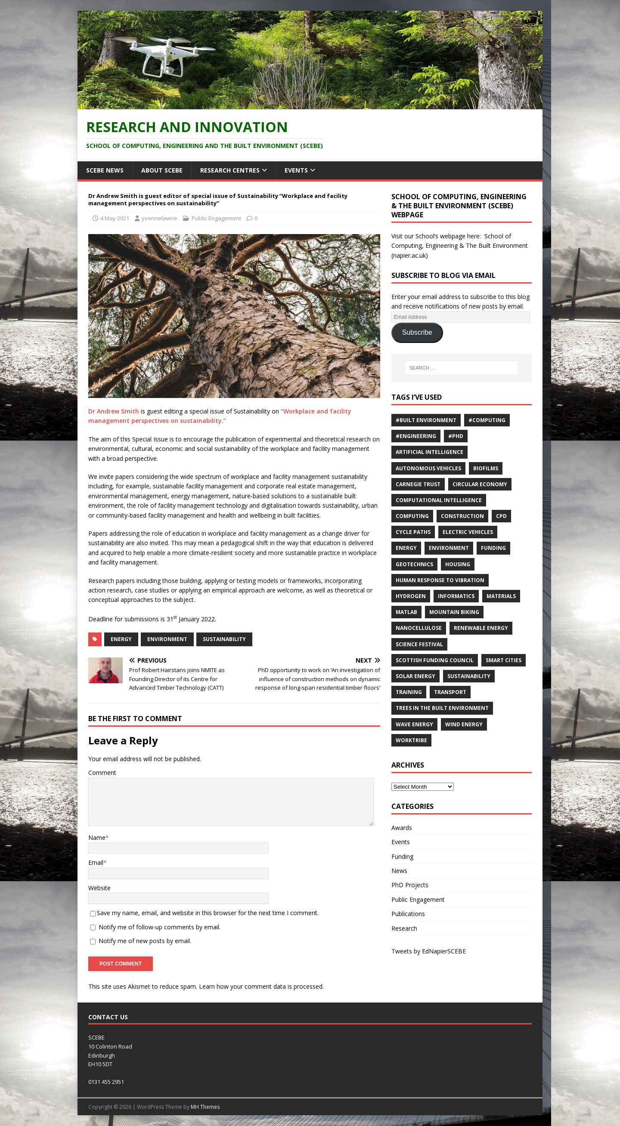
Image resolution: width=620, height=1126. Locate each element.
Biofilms (485, 468)
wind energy (464, 724)
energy (121, 639)
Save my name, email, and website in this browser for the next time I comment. (208, 913)
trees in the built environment (442, 708)
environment (167, 639)
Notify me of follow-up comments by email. (159, 927)
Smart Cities (503, 660)
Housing (457, 564)
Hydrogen (411, 596)
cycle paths (413, 532)
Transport (450, 692)
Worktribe (411, 740)
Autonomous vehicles (428, 468)
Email (95, 862)
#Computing (486, 420)
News (399, 871)
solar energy (415, 676)
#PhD (455, 436)
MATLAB (406, 612)
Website (99, 888)
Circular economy (480, 484)
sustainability (224, 639)
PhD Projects (409, 885)
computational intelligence (439, 500)
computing (412, 516)
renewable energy (481, 628)
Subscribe (417, 332)
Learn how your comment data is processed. (261, 986)
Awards (401, 828)
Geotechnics (414, 564)
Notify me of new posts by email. (145, 941)
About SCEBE (162, 170)
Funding (493, 548)
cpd (501, 516)
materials (501, 596)
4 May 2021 (114, 218)
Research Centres (230, 170)
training (409, 692)
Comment (102, 772)
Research (404, 928)
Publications (408, 914)
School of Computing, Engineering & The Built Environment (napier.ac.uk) (459, 245)
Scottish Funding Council (435, 660)
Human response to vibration (440, 580)
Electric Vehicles (468, 532)
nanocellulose (419, 628)
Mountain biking (454, 612)
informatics (456, 596)
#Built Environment (426, 420)
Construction (462, 516)
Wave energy (414, 724)
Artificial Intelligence (429, 452)
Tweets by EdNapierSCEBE (428, 951)
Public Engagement (216, 218)
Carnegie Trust (418, 484)
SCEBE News (105, 170)
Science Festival (419, 644)
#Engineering (416, 436)
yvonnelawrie (159, 218)
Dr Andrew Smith (113, 411)
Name (96, 837)
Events (296, 170)
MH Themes (205, 1107)
